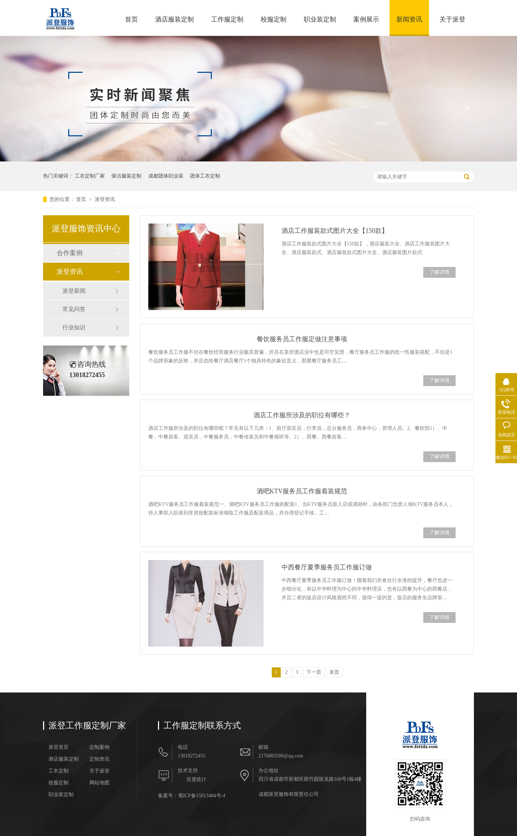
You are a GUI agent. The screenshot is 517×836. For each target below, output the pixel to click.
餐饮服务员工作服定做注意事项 (302, 339)
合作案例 (70, 253)
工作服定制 (227, 19)
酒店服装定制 (174, 19)
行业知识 (73, 327)
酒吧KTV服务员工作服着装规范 (302, 491)
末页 (334, 672)
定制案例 (99, 747)
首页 (131, 19)
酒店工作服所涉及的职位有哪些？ (301, 415)
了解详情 (439, 272)
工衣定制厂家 (90, 176)
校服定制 (274, 19)
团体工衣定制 (205, 176)
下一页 (313, 672)
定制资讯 (99, 759)
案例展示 (366, 19)
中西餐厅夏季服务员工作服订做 (326, 567)
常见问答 (73, 309)
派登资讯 (105, 199)
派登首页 (58, 747)
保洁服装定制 (126, 176)
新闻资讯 (409, 19)
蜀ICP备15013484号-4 (201, 795)
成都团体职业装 (165, 176)
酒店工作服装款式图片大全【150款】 (334, 230)
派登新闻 (73, 291)
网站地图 (99, 782)
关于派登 (452, 19)
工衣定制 (58, 771)
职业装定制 (320, 19)
